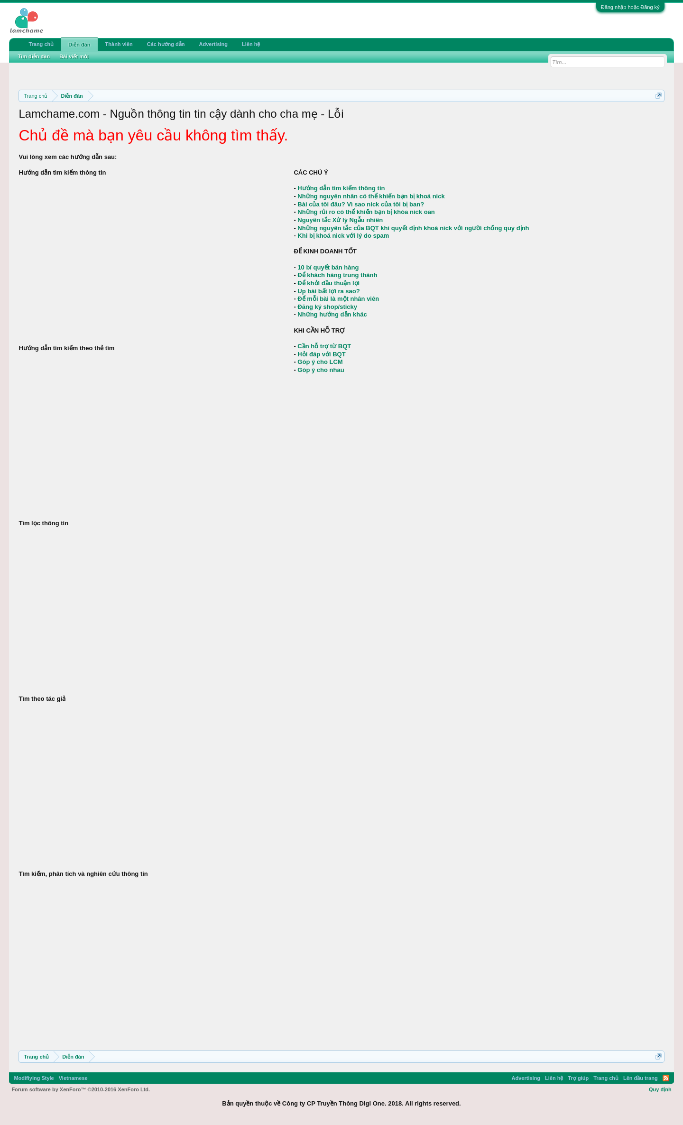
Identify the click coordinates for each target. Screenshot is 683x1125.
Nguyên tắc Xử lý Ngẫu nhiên (340, 219)
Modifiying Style (34, 1078)
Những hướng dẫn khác (332, 314)
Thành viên (119, 44)
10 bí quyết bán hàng (328, 267)
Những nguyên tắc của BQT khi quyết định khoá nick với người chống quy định (413, 228)
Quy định (660, 1089)
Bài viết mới (74, 56)
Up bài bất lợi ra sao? (328, 291)
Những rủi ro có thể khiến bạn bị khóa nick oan (365, 211)
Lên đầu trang (640, 1078)
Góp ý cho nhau (320, 369)
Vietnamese (73, 1078)
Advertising (213, 44)
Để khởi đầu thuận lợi (328, 283)
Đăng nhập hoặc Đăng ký (630, 7)
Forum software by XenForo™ (80, 1089)
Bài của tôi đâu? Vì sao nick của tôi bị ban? (360, 204)
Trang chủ (41, 44)
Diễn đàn (79, 44)
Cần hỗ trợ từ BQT (324, 346)
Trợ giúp (578, 1078)
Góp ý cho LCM (319, 361)
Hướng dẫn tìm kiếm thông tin (341, 188)
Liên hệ (251, 44)
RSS (666, 1078)
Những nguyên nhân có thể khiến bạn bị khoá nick (370, 196)
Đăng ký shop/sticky (327, 306)
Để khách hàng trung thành (337, 275)
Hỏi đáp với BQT (321, 354)
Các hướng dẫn (166, 44)
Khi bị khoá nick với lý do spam (343, 235)
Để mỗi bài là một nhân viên (338, 298)
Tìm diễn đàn (34, 56)
